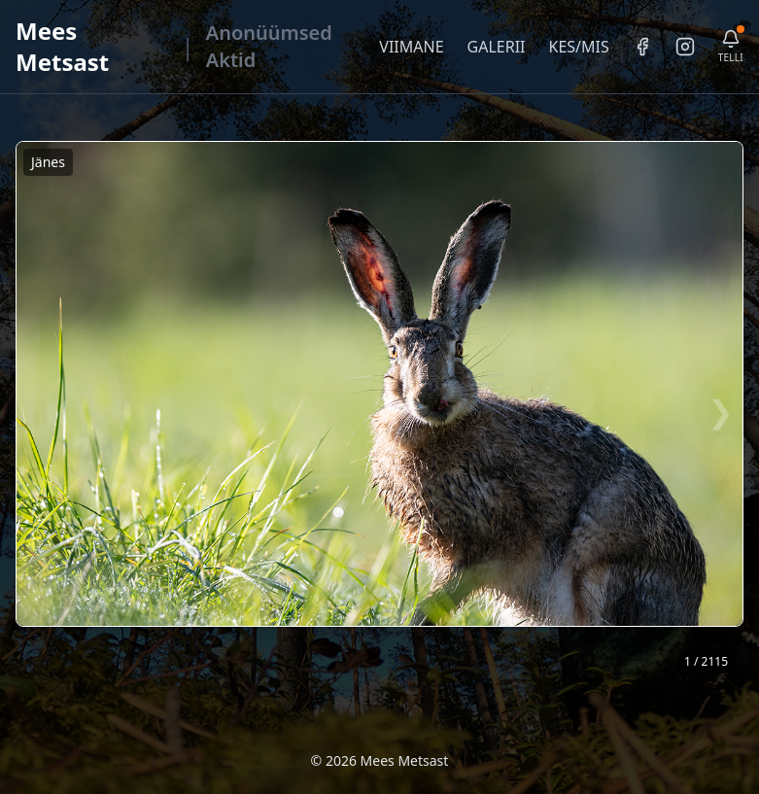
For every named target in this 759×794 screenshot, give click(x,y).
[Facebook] (642, 46)
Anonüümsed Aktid (269, 46)
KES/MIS (578, 46)
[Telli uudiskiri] (730, 47)
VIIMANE (411, 46)
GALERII (496, 46)
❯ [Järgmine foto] (720, 411)
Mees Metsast (62, 46)
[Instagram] (685, 46)
